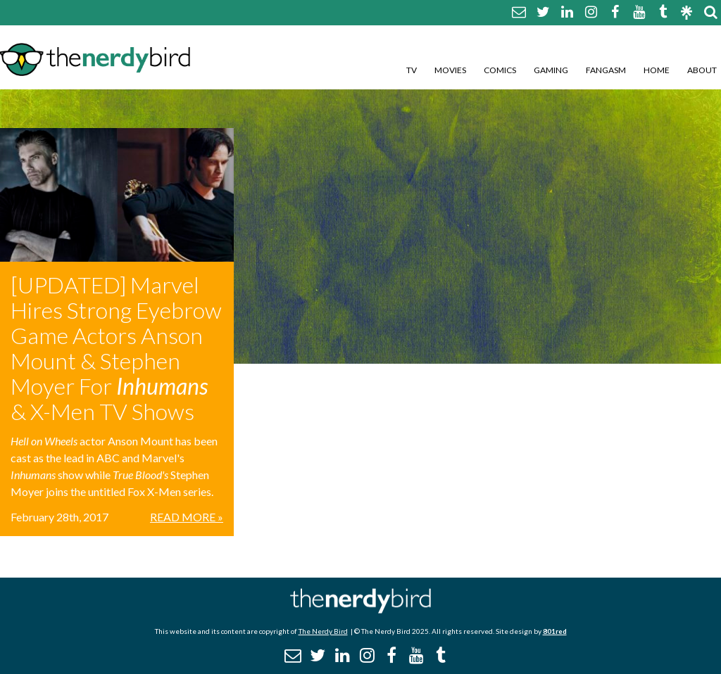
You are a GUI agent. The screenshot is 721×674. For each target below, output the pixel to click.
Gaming (551, 70)
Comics (500, 70)
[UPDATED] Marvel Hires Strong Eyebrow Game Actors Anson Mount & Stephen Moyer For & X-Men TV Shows (116, 348)
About (702, 70)
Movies (450, 70)
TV (411, 70)
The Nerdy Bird (323, 631)
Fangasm (606, 70)
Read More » (186, 516)
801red (555, 631)
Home (657, 70)
